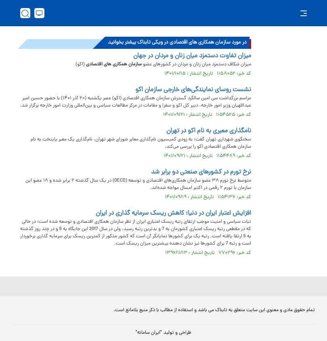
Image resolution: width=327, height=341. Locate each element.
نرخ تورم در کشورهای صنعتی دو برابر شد (201, 172)
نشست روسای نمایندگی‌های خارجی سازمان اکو (193, 90)
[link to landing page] (167, 13)
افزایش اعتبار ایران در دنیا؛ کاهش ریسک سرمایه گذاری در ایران (173, 213)
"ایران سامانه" (149, 333)
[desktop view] (39, 13)
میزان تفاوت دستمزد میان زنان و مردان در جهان (192, 56)
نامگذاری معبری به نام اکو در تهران (208, 131)
